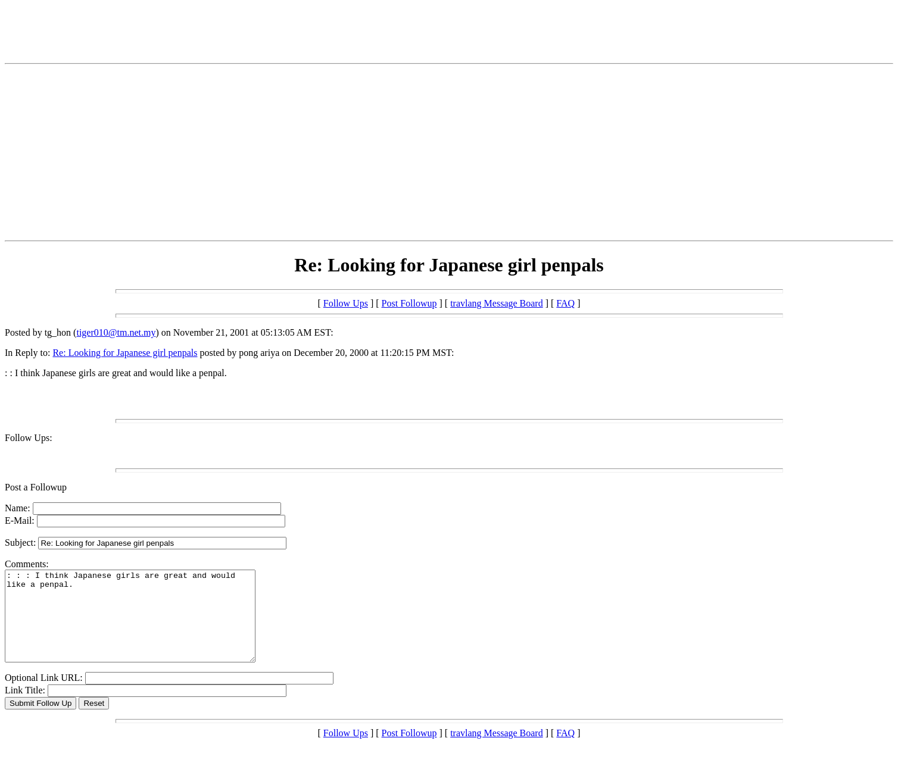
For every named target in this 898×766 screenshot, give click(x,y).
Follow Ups (345, 303)
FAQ (565, 303)
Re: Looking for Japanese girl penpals (124, 353)
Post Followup (409, 303)
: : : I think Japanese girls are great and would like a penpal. (145, 625)
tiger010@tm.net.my (115, 332)
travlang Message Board (496, 303)
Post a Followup (36, 487)
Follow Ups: (28, 438)
